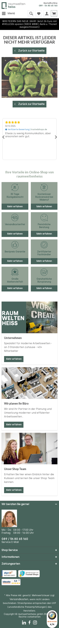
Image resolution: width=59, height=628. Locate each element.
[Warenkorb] (54, 13)
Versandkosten (19, 599)
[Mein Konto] (46, 13)
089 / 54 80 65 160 (15, 539)
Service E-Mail (10, 542)
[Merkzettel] (38, 13)
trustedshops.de (39, 129)
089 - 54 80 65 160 (48, 5)
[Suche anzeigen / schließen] (31, 13)
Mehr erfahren (14, 359)
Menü (8, 13)
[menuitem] (8, 13)
